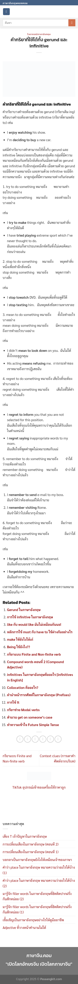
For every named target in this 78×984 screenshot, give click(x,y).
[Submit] (71, 22)
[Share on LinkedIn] (58, 739)
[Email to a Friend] (42, 739)
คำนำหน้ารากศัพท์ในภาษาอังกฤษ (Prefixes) (39, 695)
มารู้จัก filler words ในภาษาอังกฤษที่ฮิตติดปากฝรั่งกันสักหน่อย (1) (37, 909)
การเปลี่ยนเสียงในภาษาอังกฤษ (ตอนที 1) (30, 852)
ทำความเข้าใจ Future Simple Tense (33, 724)
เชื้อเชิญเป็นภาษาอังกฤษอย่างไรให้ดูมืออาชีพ (33, 920)
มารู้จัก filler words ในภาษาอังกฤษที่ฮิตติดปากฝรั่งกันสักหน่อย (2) (37, 896)
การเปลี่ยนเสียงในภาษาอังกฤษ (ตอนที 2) (30, 844)
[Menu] (6, 11)
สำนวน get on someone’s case (29, 717)
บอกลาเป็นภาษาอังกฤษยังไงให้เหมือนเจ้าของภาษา (37, 859)
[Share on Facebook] (27, 739)
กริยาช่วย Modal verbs (23, 710)
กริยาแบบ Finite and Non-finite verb (34, 654)
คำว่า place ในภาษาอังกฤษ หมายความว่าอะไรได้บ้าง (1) (39, 870)
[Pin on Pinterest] (50, 739)
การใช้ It (13, 702)
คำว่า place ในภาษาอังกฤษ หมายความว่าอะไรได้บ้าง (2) (39, 883)
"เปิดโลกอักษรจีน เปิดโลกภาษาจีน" (39, 964)
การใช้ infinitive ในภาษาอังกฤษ (30, 617)
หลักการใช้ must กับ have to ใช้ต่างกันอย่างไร (40, 632)
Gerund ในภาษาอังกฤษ (24, 609)
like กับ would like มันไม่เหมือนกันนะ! (34, 624)
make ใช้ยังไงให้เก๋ (20, 639)
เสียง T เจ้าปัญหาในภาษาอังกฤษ (25, 836)
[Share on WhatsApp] (19, 739)
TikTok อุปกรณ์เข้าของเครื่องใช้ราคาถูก (39, 787)
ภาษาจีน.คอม (39, 955)
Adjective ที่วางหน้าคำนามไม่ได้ (24, 927)
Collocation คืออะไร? (22, 687)
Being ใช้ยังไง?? (18, 647)
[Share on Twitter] (35, 739)
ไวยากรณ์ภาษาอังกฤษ (39, 34)
